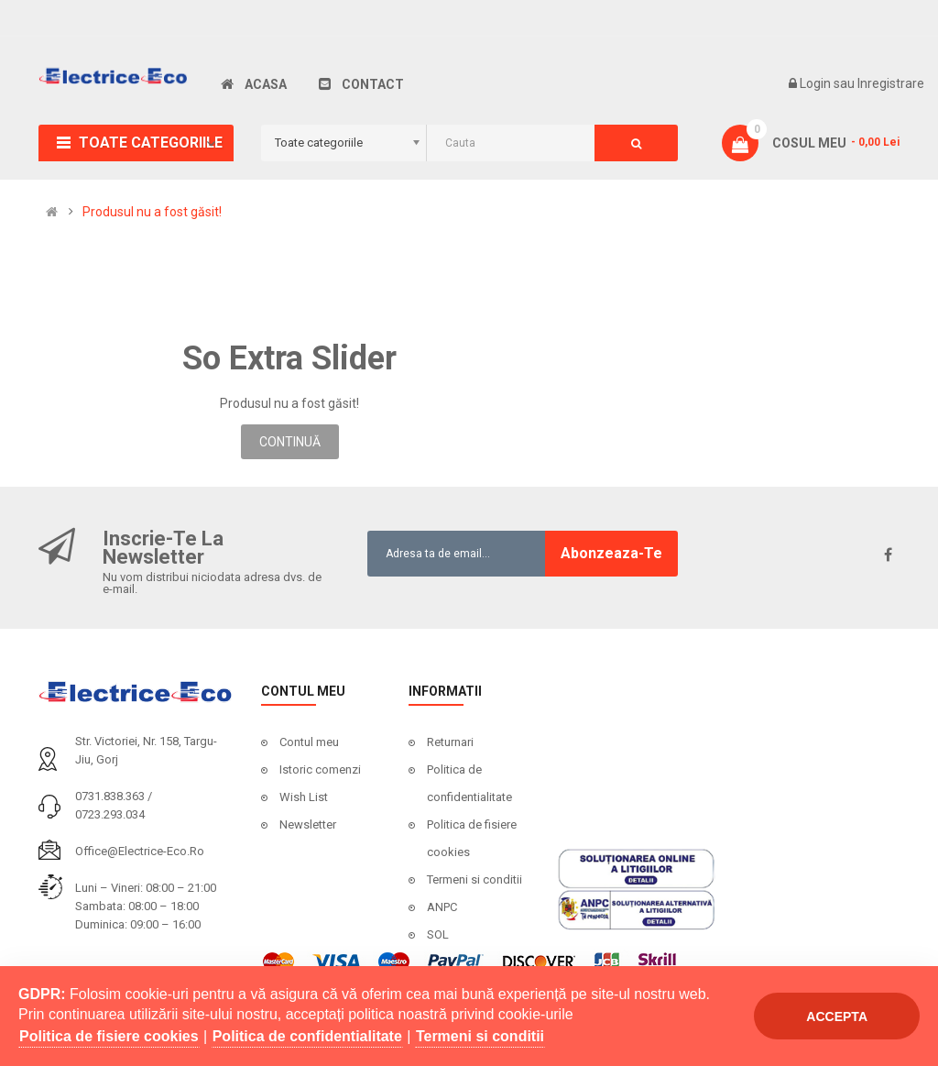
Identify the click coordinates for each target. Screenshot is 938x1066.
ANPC (442, 907)
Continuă (290, 441)
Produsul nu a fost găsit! (152, 211)
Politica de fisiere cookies (472, 838)
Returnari (450, 742)
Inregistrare (890, 83)
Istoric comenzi (320, 769)
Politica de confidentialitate (469, 783)
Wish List (303, 797)
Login (817, 83)
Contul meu (309, 742)
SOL (438, 934)
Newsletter (307, 824)
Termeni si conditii (474, 879)
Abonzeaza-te (611, 553)
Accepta (836, 1016)
